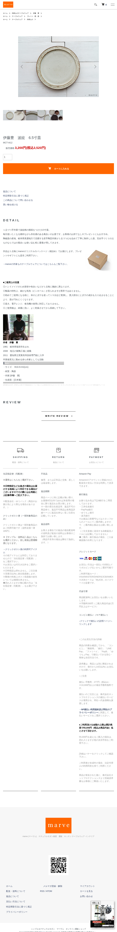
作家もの (33, 19)
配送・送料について (12, 891)
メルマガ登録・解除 (49, 886)
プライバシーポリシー (13, 912)
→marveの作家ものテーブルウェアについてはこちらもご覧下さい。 (36, 264)
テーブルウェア (19, 16)
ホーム (6, 13)
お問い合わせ (83, 896)
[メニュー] (112, 4)
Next (94, 66)
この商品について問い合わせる (18, 200)
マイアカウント (84, 886)
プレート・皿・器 (37, 16)
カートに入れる (58, 168)
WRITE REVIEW (57, 416)
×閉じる (95, 903)
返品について (9, 191)
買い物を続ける (10, 204)
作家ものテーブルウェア (23, 13)
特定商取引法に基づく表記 (16, 195)
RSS (42, 891)
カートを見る (83, 891)
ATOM (49, 891)
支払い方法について (12, 901)
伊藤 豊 (41, 13)
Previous (22, 66)
